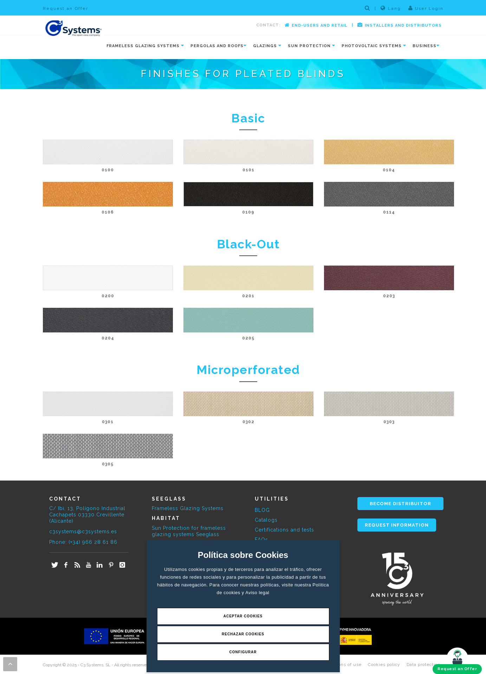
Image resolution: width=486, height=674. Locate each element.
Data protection (423, 664)
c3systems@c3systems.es (83, 531)
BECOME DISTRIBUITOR (400, 503)
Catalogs (266, 520)
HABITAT (166, 518)
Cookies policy (384, 664)
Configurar (243, 652)
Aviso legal (257, 592)
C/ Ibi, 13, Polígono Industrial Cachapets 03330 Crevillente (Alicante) (87, 515)
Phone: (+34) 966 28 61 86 (83, 542)
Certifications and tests (284, 530)
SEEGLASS (169, 499)
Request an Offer (65, 8)
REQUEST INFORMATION (397, 525)
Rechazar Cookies (243, 634)
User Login (425, 8)
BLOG (262, 510)
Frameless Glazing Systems (187, 508)
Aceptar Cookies (243, 616)
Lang (391, 8)
